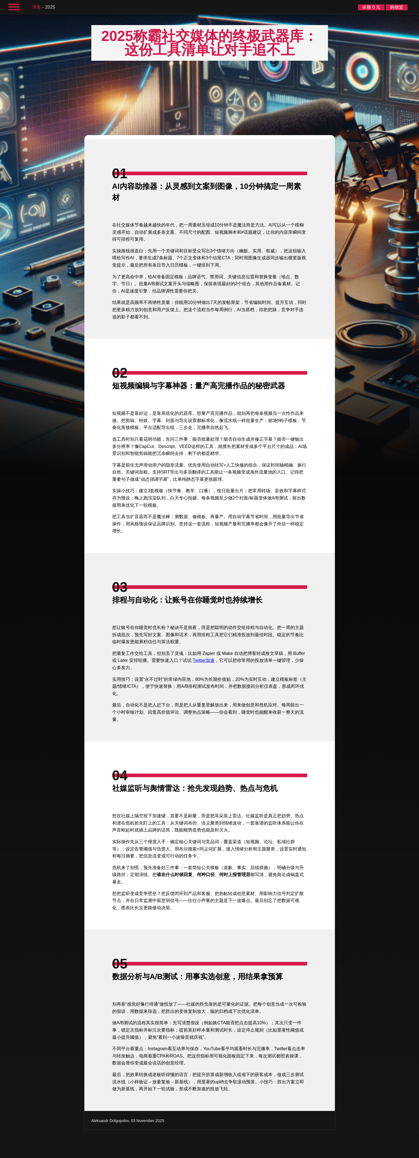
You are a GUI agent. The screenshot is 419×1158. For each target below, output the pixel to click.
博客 (36, 7)
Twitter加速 (204, 660)
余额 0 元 (371, 7)
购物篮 (396, 7)
